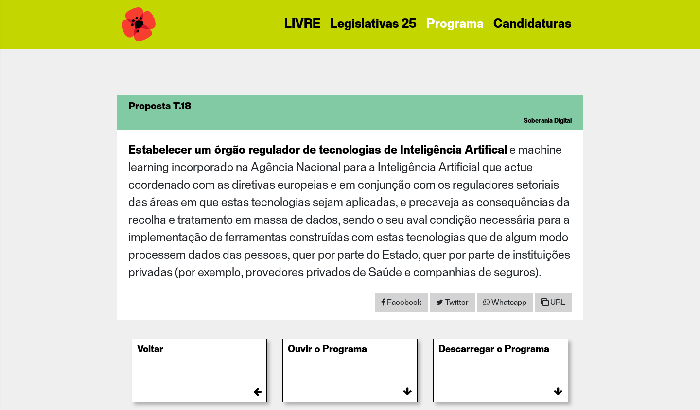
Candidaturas (532, 24)
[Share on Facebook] (401, 302)
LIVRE (302, 24)
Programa (455, 24)
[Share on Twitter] (452, 302)
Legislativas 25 (373, 24)
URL (553, 302)
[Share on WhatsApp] (505, 302)
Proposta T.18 (159, 106)
